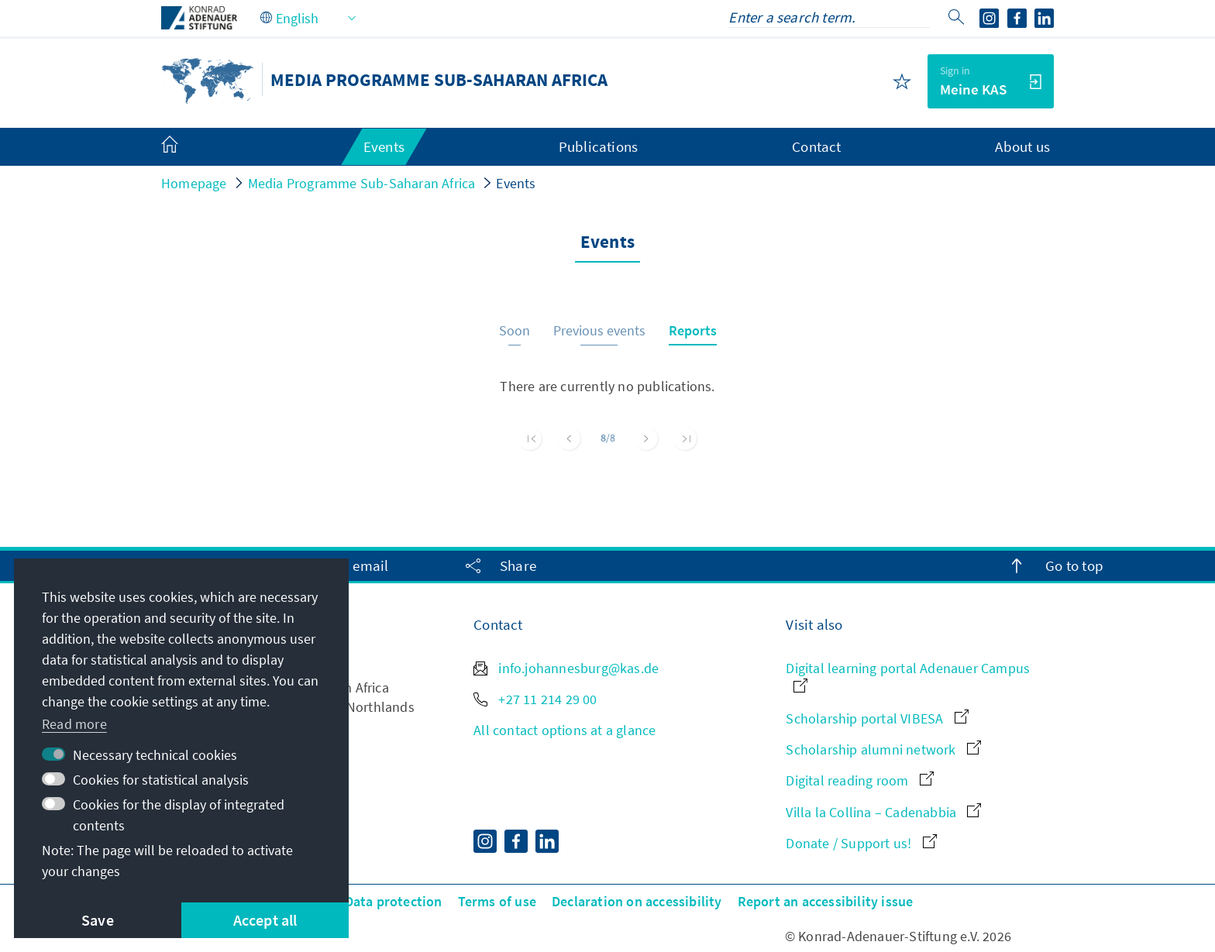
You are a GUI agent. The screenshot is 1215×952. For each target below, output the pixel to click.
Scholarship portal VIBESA (877, 718)
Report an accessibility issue (826, 901)
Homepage (194, 183)
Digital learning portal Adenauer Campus (908, 676)
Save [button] (97, 920)
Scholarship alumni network (883, 749)
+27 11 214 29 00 (535, 699)
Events (515, 183)
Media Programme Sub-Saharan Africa (362, 183)
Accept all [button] (265, 920)
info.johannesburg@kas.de (566, 668)
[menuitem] (185, 147)
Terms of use (497, 901)
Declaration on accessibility (637, 901)
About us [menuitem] (1022, 146)
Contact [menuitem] (816, 146)
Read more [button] (74, 724)
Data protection (393, 901)
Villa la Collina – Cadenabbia (883, 812)
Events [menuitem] (383, 146)
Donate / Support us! (861, 843)
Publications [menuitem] (598, 146)
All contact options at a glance (564, 730)
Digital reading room (859, 780)
